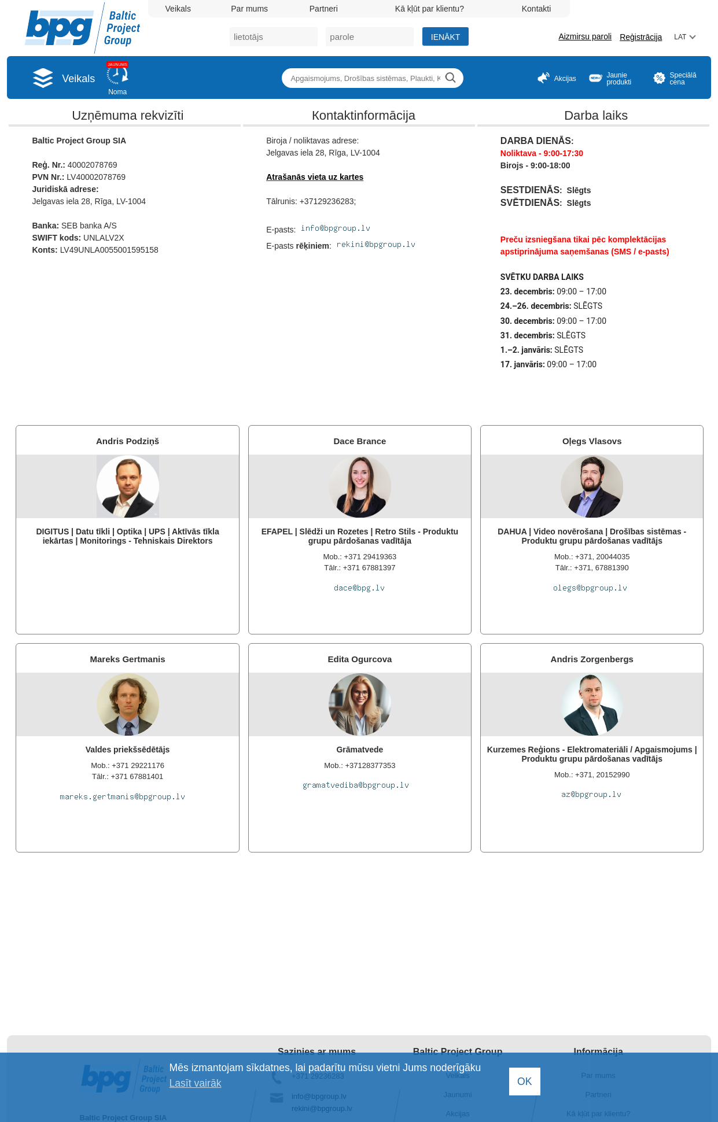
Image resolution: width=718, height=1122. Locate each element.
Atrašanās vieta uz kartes (314, 177)
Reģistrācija (641, 37)
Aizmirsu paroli (585, 36)
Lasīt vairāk (196, 1083)
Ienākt (446, 37)
